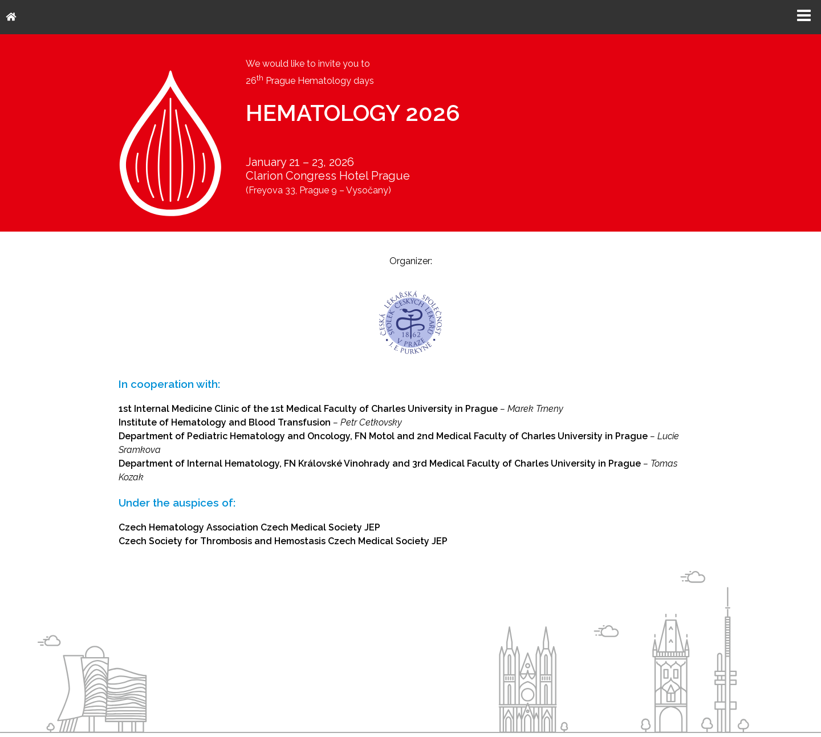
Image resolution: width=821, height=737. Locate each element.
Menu (804, 15)
